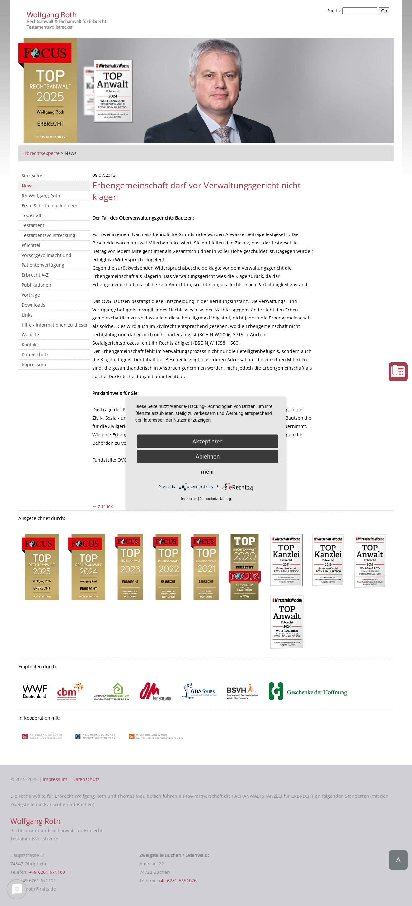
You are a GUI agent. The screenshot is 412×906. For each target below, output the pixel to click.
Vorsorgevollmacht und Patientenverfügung (46, 260)
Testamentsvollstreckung (48, 235)
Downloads (33, 305)
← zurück (102, 506)
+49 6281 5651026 (177, 880)
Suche (335, 10)
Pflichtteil (32, 245)
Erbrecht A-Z (35, 275)
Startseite (32, 176)
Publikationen (36, 285)
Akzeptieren (207, 441)
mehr (207, 471)
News (27, 186)
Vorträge (31, 295)
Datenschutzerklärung (215, 499)
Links (27, 315)
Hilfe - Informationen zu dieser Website (55, 330)
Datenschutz (35, 354)
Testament (33, 225)
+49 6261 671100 (47, 872)
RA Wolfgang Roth (41, 196)
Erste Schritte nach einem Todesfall (49, 210)
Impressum (34, 364)
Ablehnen (207, 456)
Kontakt (30, 344)
